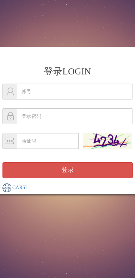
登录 (67, 169)
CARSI (14, 187)
